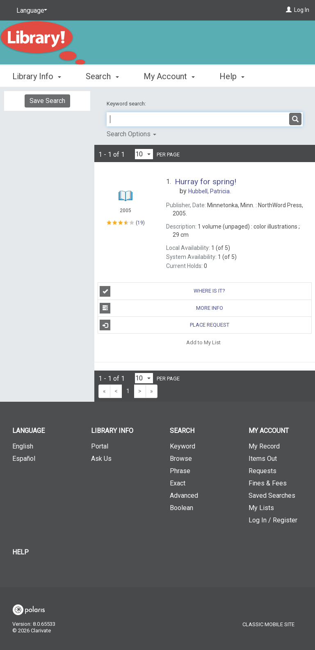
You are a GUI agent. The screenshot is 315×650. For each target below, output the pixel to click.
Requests (262, 471)
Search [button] (102, 75)
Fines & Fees (268, 483)
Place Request (164, 325)
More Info (161, 308)
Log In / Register (273, 520)
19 (140, 222)
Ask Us (101, 458)
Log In (301, 10)
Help (20, 552)
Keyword (182, 446)
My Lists (261, 508)
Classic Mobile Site (268, 624)
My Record (264, 446)
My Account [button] (169, 75)
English (22, 446)
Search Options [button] (131, 134)
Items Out (263, 458)
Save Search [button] (47, 101)
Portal (99, 446)
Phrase (180, 471)
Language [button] (28, 431)
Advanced (184, 495)
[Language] (30, 10)
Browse (181, 458)
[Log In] (289, 10)
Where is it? (162, 291)
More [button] (235, 76)
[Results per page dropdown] (144, 154)
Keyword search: (127, 104)
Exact (177, 483)
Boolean (181, 508)
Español (23, 458)
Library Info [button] (36, 75)
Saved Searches (272, 495)
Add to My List (203, 342)
